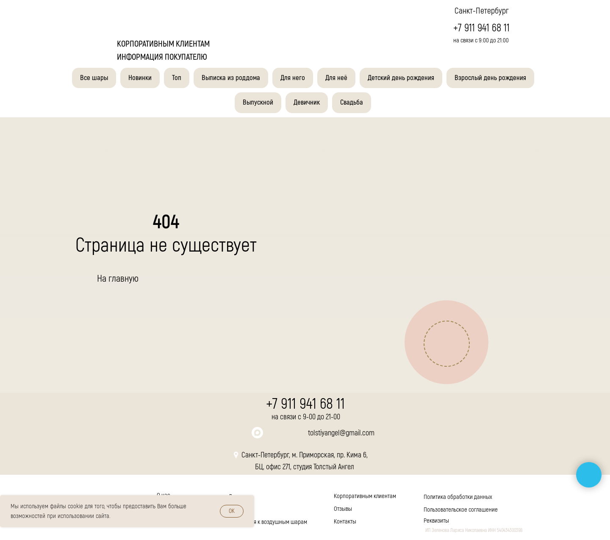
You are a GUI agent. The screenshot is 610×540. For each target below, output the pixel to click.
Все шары (94, 77)
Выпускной (258, 102)
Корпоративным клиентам (365, 496)
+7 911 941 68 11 (481, 28)
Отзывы (343, 509)
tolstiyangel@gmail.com (341, 433)
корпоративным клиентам (163, 44)
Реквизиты (436, 521)
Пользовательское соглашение (461, 510)
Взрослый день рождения (490, 77)
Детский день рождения (401, 77)
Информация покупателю (162, 57)
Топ (176, 77)
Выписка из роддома (231, 77)
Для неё (336, 77)
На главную (118, 278)
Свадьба (351, 102)
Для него (292, 77)
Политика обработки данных (458, 497)
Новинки (140, 77)
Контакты (345, 522)
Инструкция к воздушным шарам (268, 522)
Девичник (307, 102)
